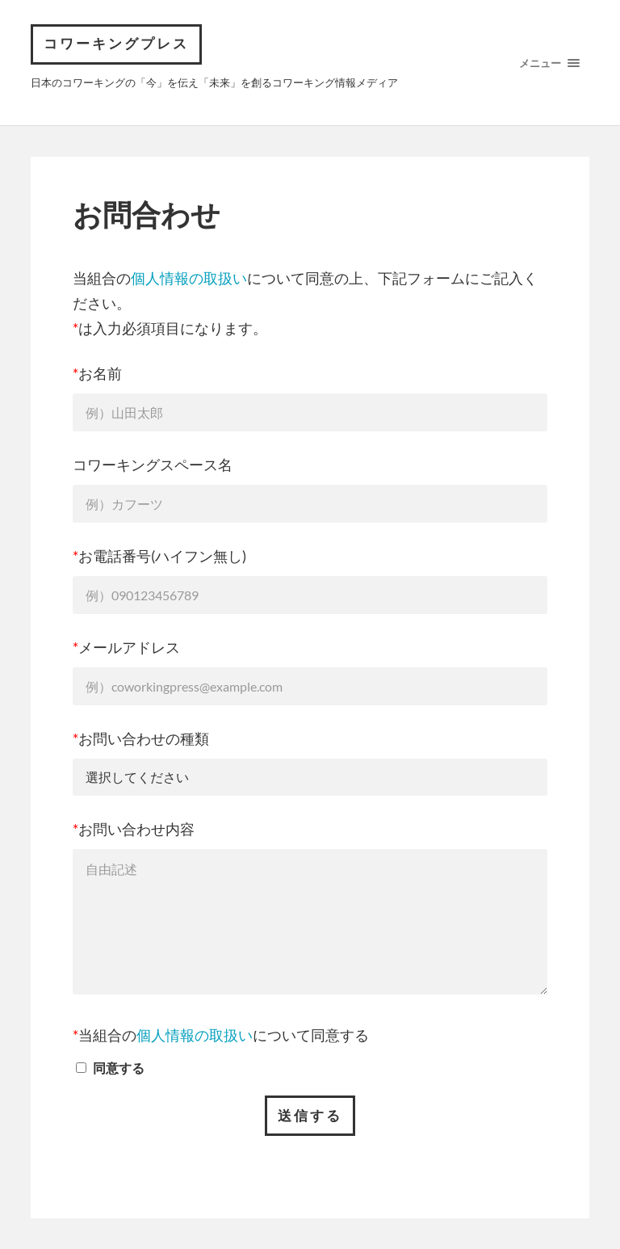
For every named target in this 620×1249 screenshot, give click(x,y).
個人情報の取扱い (189, 278)
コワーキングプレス (116, 44)
